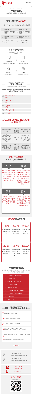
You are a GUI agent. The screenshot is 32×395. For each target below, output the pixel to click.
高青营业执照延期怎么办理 (12, 318)
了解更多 (16, 345)
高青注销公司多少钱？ (10, 313)
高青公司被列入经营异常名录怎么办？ (15, 329)
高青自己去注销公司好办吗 (12, 324)
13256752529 (17, 367)
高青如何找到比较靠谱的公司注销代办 (15, 339)
